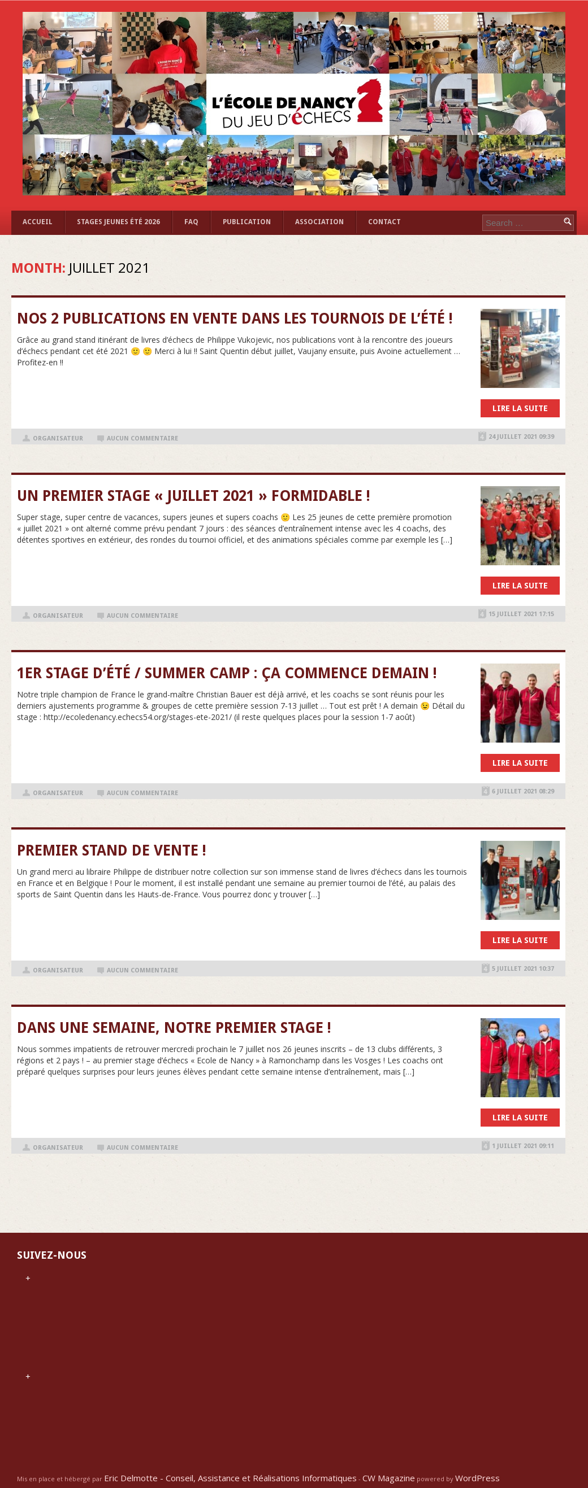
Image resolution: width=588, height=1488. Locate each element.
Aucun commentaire (142, 438)
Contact (384, 222)
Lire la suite (520, 408)
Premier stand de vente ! (111, 850)
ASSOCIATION (319, 222)
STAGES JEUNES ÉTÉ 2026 (118, 222)
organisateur (58, 438)
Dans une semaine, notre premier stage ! (174, 1027)
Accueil (38, 222)
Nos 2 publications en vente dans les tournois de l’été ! (235, 318)
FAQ (191, 222)
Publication (247, 222)
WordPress (477, 1477)
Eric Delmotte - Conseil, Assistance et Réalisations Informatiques (230, 1477)
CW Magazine (388, 1477)
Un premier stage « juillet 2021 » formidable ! (193, 495)
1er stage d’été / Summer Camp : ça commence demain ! (227, 673)
